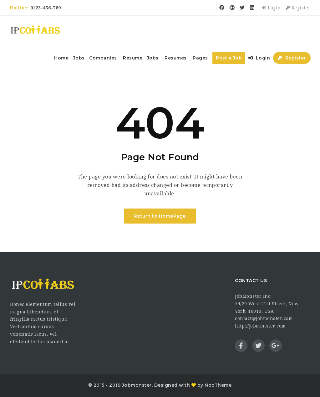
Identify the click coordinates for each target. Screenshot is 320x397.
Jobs (79, 58)
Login (271, 7)
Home (61, 58)
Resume (132, 58)
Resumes (176, 58)
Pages (200, 58)
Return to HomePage (160, 216)
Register (298, 7)
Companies (103, 58)
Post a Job (229, 58)
